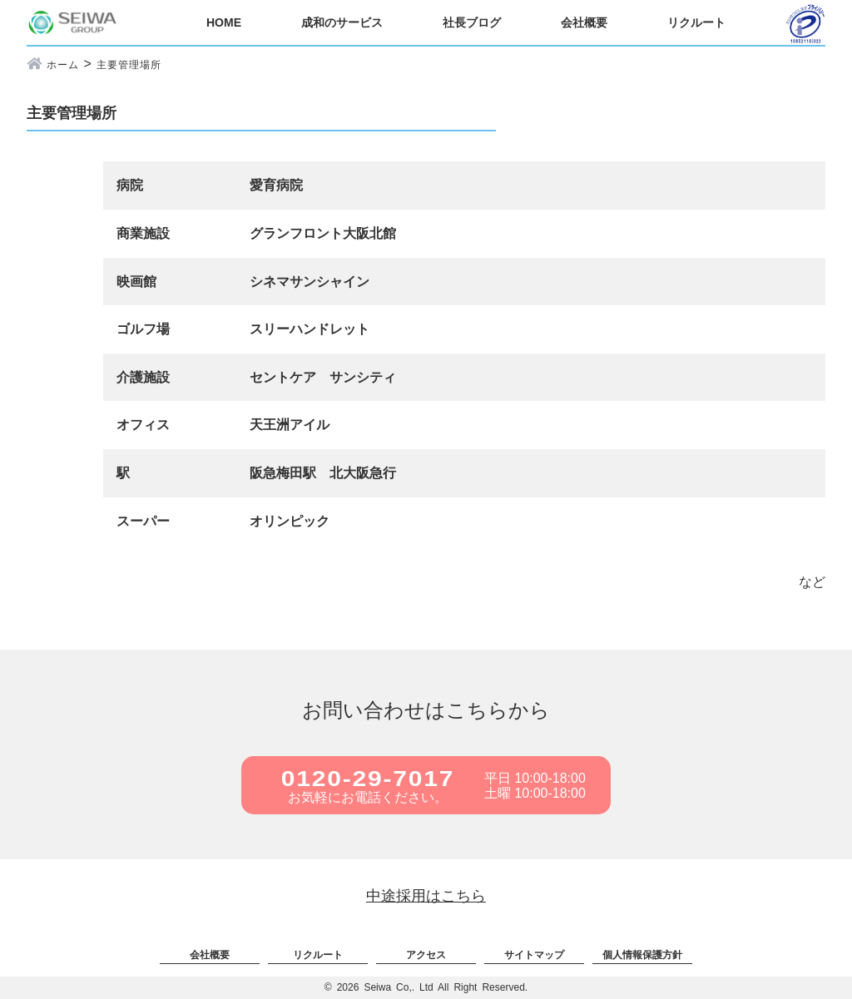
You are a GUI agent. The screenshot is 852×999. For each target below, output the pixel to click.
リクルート (696, 22)
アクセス (426, 955)
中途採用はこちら (426, 896)
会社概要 (584, 22)
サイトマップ (534, 955)
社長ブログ (472, 22)
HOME (223, 22)
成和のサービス (342, 22)
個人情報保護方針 (642, 955)
